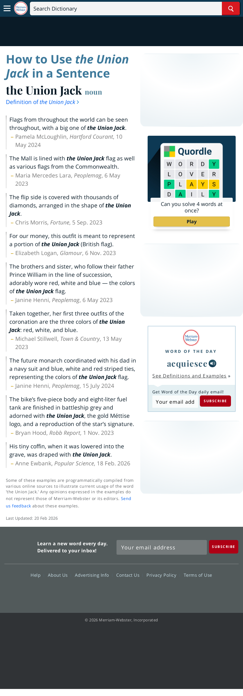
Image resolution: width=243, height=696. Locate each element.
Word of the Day (191, 351)
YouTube (132, 592)
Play (192, 221)
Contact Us (129, 575)
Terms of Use (198, 575)
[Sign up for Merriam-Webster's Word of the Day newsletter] (162, 547)
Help (37, 575)
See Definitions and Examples (189, 376)
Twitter (110, 592)
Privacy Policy (163, 575)
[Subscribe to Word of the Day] (175, 401)
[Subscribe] (223, 546)
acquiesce (187, 363)
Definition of (43, 102)
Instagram (153, 592)
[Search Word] (231, 8)
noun (93, 91)
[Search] (135, 8)
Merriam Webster (20, 546)
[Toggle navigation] (7, 8)
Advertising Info (93, 575)
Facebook (89, 592)
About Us (59, 575)
